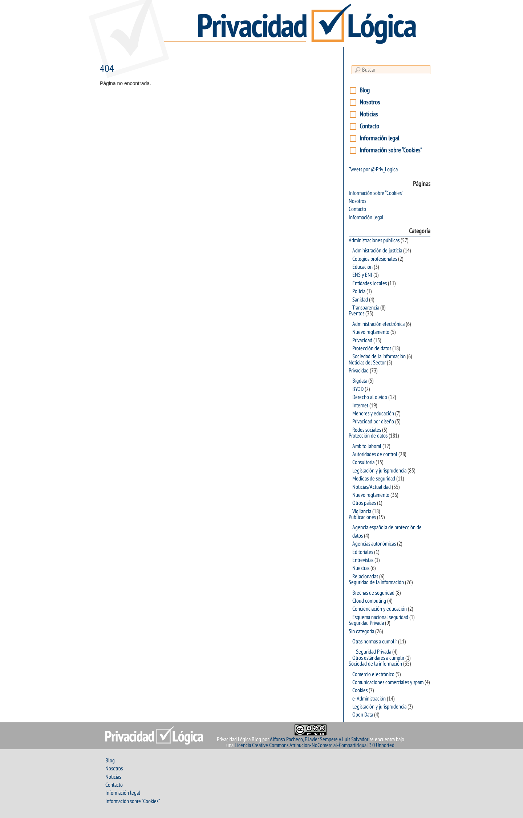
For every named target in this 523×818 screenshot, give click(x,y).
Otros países (364, 503)
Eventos (356, 313)
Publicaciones (362, 517)
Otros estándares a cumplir (378, 658)
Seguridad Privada (366, 623)
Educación (362, 267)
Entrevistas (362, 560)
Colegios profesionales (374, 259)
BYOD (358, 389)
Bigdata (359, 381)
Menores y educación (373, 413)
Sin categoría (361, 631)
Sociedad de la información (379, 356)
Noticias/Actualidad (371, 487)
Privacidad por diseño (373, 421)
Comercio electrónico (373, 674)
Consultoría (363, 462)
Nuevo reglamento (370, 332)
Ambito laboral (366, 446)
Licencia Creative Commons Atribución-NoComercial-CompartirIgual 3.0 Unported (314, 745)
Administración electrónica (378, 324)
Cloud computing (369, 601)
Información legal (379, 138)
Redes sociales (366, 430)
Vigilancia (361, 511)
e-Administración (369, 698)
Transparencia (365, 307)
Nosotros (370, 102)
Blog (365, 90)
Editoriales (362, 552)
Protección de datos (371, 348)
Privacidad (362, 340)
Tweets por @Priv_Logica (373, 169)
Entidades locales (369, 283)
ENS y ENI (362, 275)
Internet (360, 405)
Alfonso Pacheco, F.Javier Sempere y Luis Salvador (319, 739)
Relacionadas (365, 576)
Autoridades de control (374, 454)
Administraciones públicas (374, 240)
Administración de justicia (377, 250)
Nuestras (360, 568)
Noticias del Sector (367, 362)
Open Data (362, 714)
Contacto (369, 126)
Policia (358, 291)
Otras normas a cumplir (374, 641)
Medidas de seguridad (373, 478)
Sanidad (360, 299)
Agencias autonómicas (374, 543)
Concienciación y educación (379, 609)
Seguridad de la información (376, 582)
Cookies (360, 690)
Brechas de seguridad (373, 593)
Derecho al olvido (369, 397)
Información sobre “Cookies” (391, 150)
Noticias (369, 114)
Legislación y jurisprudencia (379, 470)
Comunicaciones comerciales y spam (387, 682)
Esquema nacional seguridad (380, 617)
